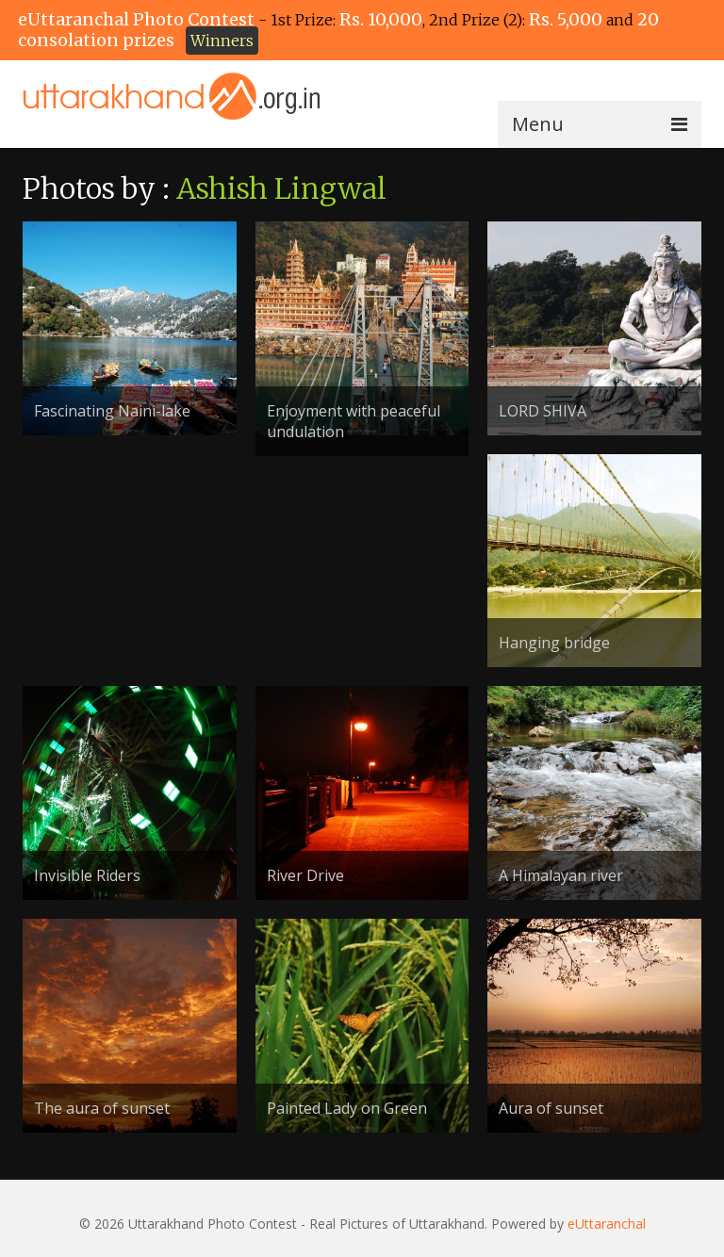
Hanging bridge (554, 642)
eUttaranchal (607, 1224)
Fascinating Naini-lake (112, 410)
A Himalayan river (561, 875)
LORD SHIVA (542, 410)
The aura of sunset (102, 1108)
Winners (222, 40)
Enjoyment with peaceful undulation (353, 421)
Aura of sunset (551, 1108)
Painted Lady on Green (347, 1108)
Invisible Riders (87, 875)
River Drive (305, 875)
